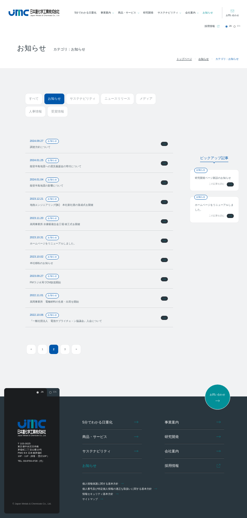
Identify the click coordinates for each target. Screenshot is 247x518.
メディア (145, 98)
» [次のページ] (76, 349)
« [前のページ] (31, 349)
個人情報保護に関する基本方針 (103, 484)
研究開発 (148, 12)
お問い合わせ (232, 15)
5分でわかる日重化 (85, 12)
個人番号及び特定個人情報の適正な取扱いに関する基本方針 (120, 489)
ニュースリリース (117, 98)
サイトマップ (93, 499)
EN (238, 26)
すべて (33, 98)
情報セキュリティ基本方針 (101, 494)
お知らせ (208, 12)
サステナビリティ (168, 12)
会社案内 (190, 12)
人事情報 (35, 111)
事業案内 (106, 12)
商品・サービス (127, 12)
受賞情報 (57, 111)
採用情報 (210, 26)
